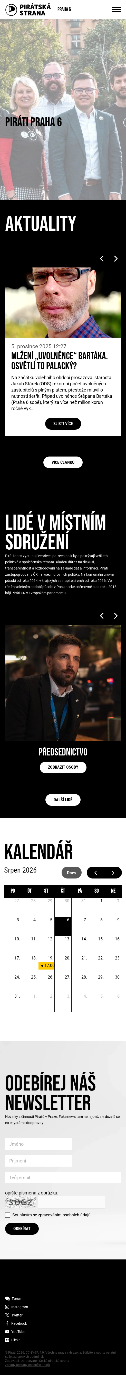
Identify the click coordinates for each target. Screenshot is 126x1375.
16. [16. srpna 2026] (118, 939)
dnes (71, 872)
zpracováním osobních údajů (64, 1215)
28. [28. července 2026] (34, 900)
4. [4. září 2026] (85, 996)
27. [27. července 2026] (17, 900)
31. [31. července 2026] (84, 900)
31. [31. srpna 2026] (17, 996)
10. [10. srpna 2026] (17, 939)
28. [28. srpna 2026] (84, 977)
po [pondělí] (13, 891)
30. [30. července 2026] (67, 900)
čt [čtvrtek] (63, 891)
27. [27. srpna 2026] (67, 977)
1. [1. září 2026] (35, 996)
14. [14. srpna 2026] (84, 939)
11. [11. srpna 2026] (34, 939)
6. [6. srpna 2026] (68, 919)
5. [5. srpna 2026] (51, 919)
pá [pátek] (80, 891)
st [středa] (46, 891)
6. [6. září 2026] (119, 996)
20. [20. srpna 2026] (67, 958)
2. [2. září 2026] (51, 996)
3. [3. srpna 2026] (18, 919)
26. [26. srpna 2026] (50, 977)
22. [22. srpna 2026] (101, 958)
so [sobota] (96, 891)
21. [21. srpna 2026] (84, 958)
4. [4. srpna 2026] (35, 919)
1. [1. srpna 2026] (102, 900)
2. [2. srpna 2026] (119, 900)
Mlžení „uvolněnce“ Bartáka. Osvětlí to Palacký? (59, 361)
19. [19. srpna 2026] (50, 958)
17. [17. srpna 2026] (17, 958)
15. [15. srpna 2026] (101, 939)
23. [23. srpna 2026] (118, 958)
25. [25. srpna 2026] (34, 977)
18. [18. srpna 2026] (34, 958)
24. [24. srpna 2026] (17, 977)
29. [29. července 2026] (50, 900)
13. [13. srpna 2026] (67, 939)
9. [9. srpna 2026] (119, 919)
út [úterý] (29, 891)
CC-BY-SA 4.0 (35, 1352)
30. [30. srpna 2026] (118, 977)
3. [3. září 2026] (68, 996)
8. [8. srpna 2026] (102, 919)
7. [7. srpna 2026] (85, 919)
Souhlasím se (51, 1215)
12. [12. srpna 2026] (50, 939)
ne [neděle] (113, 891)
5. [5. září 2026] (102, 996)
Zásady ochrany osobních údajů (27, 1365)
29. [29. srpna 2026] (101, 977)
